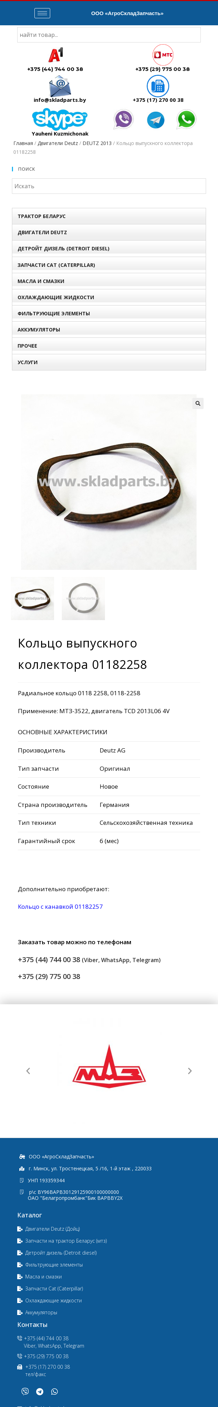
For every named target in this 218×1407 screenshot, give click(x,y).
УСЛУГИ (28, 362)
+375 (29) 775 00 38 (163, 69)
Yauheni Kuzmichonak (60, 133)
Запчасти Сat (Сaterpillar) (56, 265)
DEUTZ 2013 (97, 143)
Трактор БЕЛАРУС (42, 216)
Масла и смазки (41, 281)
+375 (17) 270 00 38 (158, 99)
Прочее (27, 345)
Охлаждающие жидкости (56, 297)
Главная (23, 143)
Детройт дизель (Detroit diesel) (64, 248)
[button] (28, 1071)
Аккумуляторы (39, 329)
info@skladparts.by (60, 99)
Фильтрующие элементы (54, 313)
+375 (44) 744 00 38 (55, 69)
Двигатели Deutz (58, 143)
